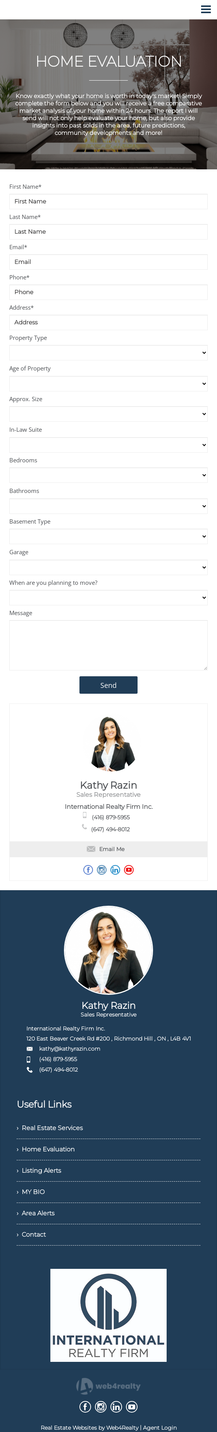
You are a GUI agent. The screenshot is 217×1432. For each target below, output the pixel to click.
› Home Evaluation (46, 1149)
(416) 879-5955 (111, 817)
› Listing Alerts (39, 1170)
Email (18, 247)
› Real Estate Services (50, 1128)
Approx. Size (25, 399)
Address (21, 307)
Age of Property (30, 368)
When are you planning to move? (53, 582)
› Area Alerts (36, 1213)
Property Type (28, 337)
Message (20, 613)
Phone (19, 277)
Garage (18, 552)
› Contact (31, 1234)
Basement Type (29, 521)
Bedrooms (23, 460)
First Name (25, 186)
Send (108, 685)
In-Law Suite (25, 429)
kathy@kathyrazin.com (69, 1048)
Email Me (105, 849)
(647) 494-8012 (110, 829)
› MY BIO (31, 1192)
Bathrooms (24, 491)
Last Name (25, 217)
